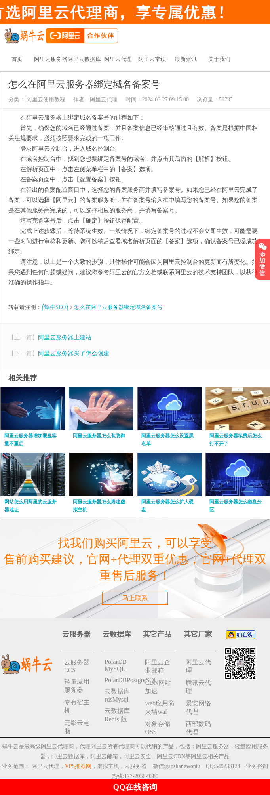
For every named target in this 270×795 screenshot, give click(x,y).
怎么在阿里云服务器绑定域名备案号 (118, 307)
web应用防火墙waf (160, 707)
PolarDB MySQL (116, 665)
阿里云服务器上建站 (64, 337)
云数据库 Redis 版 (117, 715)
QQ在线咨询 (135, 787)
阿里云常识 (152, 59)
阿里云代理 (118, 59)
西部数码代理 (198, 728)
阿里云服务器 (50, 59)
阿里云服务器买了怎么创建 (73, 353)
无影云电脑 (76, 726)
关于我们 (219, 59)
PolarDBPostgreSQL (120, 680)
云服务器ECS (76, 666)
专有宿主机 (76, 706)
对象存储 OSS (157, 728)
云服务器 (135, 766)
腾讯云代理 (198, 686)
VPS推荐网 (78, 766)
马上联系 (135, 598)
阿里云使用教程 (45, 100)
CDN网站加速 (158, 686)
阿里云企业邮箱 (157, 666)
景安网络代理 (198, 707)
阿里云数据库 (84, 59)
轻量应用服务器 (76, 685)
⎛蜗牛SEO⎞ (55, 307)
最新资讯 (186, 59)
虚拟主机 (108, 766)
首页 (17, 59)
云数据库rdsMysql (117, 695)
